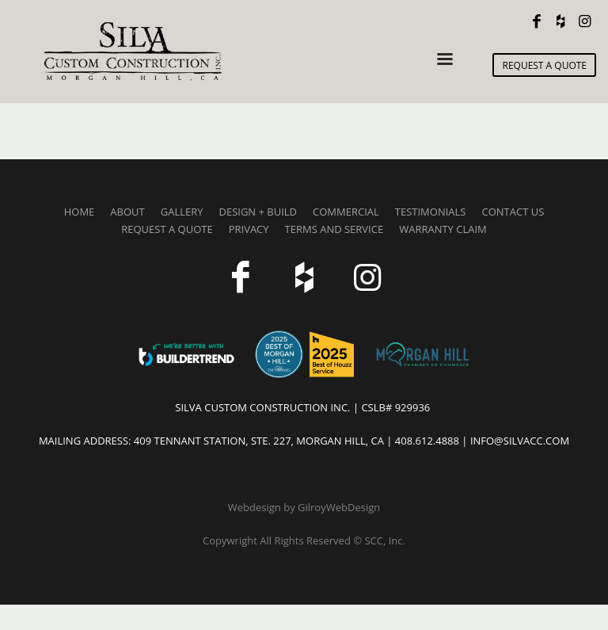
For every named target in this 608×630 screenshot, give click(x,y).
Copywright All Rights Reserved (278, 540)
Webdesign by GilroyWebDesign (304, 507)
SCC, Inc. (384, 540)
